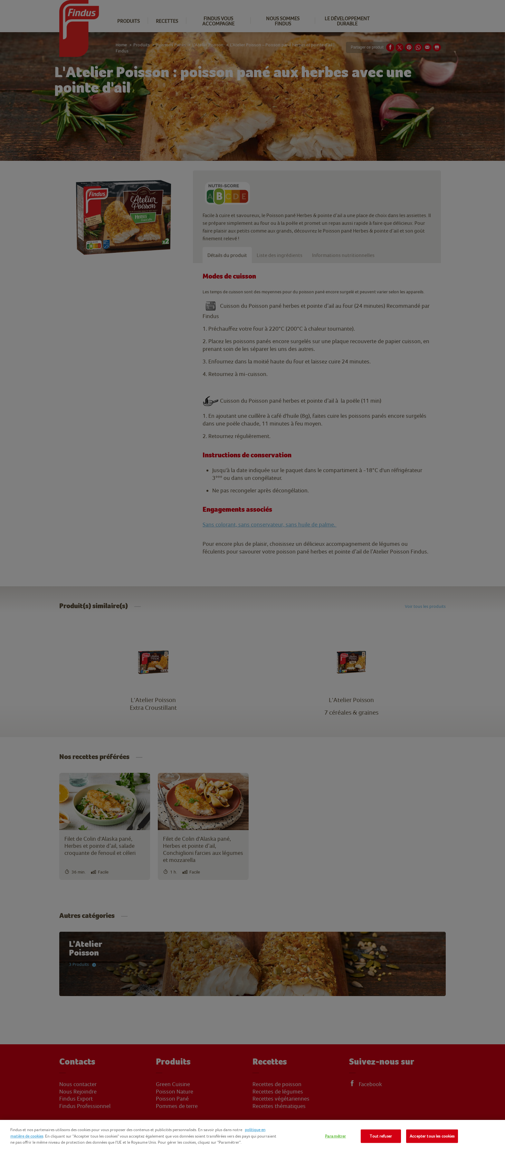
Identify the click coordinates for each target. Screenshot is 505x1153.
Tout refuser (381, 1136)
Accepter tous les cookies (432, 1136)
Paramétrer (335, 1136)
